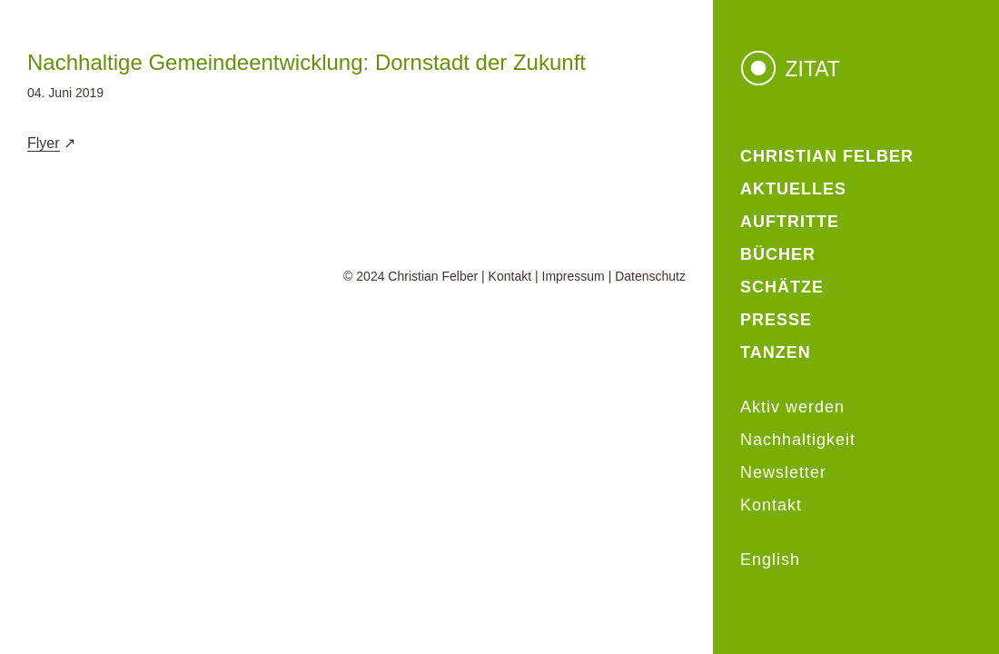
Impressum (573, 276)
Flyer (43, 143)
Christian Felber (433, 276)
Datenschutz (650, 276)
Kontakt (510, 276)
